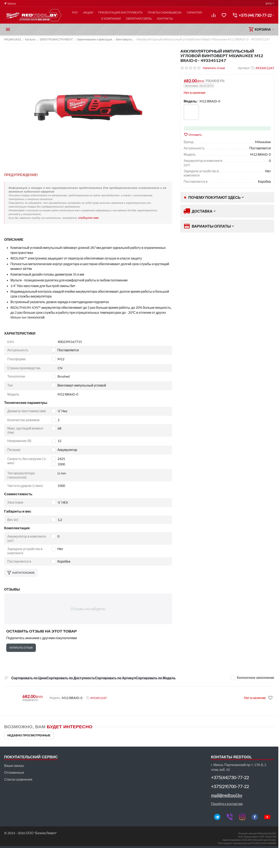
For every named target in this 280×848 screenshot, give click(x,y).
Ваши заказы (14, 765)
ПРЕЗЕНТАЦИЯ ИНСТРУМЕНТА (120, 12)
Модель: (190, 101)
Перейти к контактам (227, 804)
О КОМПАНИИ (111, 18)
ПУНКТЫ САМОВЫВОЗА (165, 12)
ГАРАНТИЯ (194, 12)
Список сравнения (18, 779)
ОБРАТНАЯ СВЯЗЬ (139, 18)
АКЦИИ (88, 12)
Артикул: (244, 68)
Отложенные (14, 772)
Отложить (193, 134)
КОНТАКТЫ (165, 18)
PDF (75, 12)
